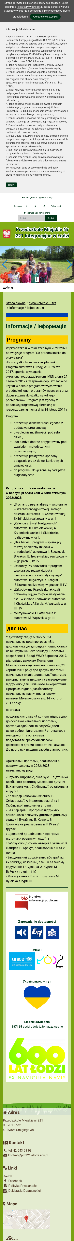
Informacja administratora (37, 213)
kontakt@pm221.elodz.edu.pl (25, 1155)
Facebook (12, 1181)
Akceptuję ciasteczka (45, 16)
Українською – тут (42, 303)
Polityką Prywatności (28, 6)
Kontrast (56, 206)
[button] (4, 264)
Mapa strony (45, 197)
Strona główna (29, 197)
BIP (8, 1176)
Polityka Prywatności (20, 1186)
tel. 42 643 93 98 (17, 1150)
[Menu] (37, 287)
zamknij (11, 185)
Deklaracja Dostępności (22, 1191)
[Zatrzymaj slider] (37, 279)
